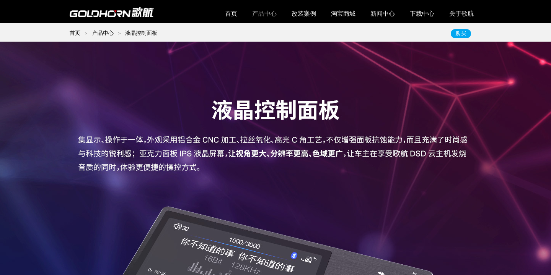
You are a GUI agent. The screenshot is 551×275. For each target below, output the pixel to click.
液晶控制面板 (141, 33)
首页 (231, 13)
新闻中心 (382, 13)
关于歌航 (461, 13)
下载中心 (422, 13)
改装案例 (304, 13)
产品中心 (264, 13)
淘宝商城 (343, 13)
